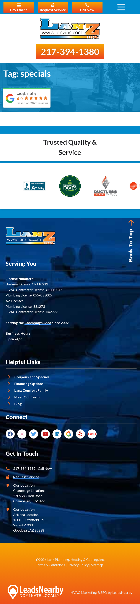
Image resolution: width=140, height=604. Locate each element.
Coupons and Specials (31, 377)
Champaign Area (37, 323)
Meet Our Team (27, 397)
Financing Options (29, 383)
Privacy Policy (78, 565)
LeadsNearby (122, 592)
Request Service (26, 477)
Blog (18, 404)
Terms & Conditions (50, 565)
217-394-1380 (24, 468)
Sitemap (97, 565)
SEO (104, 592)
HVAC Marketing (83, 592)
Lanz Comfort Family (31, 390)
